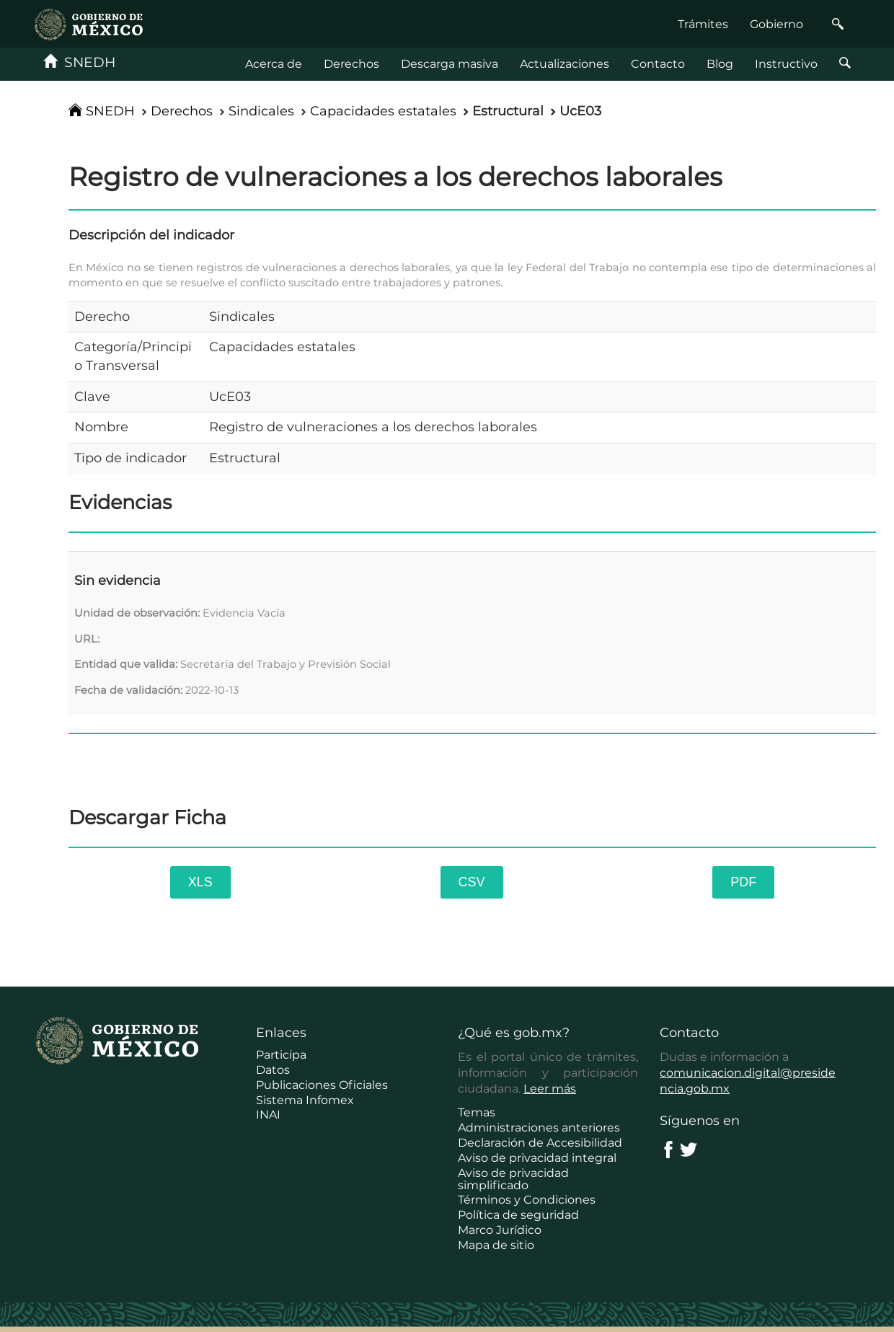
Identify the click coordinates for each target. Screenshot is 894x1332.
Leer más (549, 1088)
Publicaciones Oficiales (322, 1085)
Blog (720, 64)
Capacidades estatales (383, 111)
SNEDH (79, 62)
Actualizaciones (564, 64)
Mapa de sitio (496, 1245)
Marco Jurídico (499, 1230)
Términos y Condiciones (527, 1200)
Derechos (351, 64)
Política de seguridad (518, 1215)
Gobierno (776, 24)
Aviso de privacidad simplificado (513, 1179)
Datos (273, 1070)
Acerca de (273, 64)
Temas (476, 1112)
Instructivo (786, 64)
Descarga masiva (449, 64)
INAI (268, 1114)
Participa (281, 1055)
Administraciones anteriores (539, 1127)
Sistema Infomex (305, 1100)
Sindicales (261, 111)
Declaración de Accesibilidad (540, 1143)
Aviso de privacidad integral (537, 1158)
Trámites (703, 24)
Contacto (658, 64)
